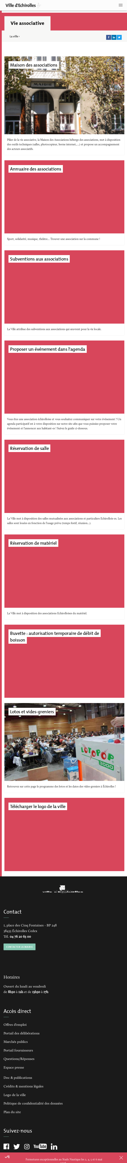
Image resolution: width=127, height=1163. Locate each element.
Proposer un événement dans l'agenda (47, 349)
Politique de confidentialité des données (33, 1103)
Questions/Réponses (19, 1059)
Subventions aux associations (39, 259)
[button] (7, 1157)
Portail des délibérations (22, 1033)
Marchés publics (16, 1042)
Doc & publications (18, 1078)
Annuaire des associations (35, 169)
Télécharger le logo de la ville (38, 806)
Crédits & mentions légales (23, 1086)
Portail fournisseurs (18, 1050)
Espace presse (14, 1067)
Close (116, 1157)
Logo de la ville (15, 1095)
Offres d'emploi (15, 1025)
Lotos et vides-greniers (32, 712)
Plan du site (12, 1112)
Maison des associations (33, 65)
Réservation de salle (29, 448)
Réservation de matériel (33, 543)
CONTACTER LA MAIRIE (19, 946)
